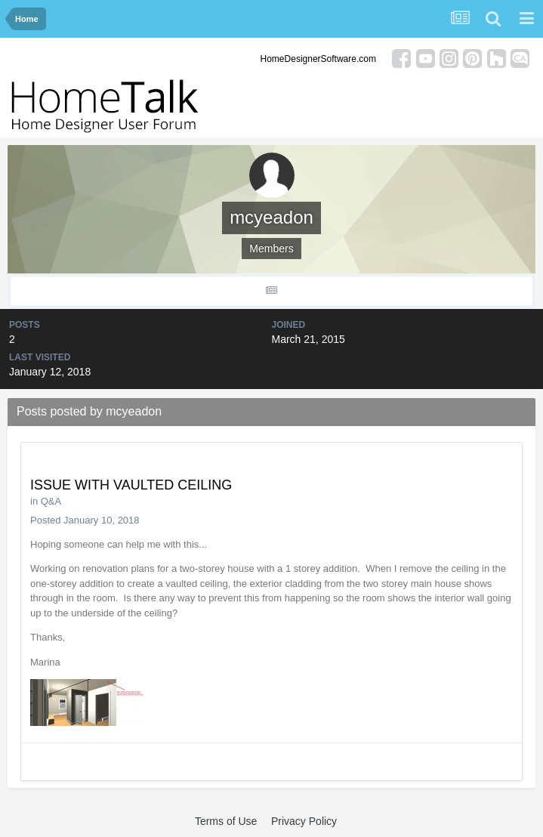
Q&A (51, 501)
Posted (85, 520)
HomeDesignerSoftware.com (318, 59)
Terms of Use (226, 821)
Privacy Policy (304, 821)
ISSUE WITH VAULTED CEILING (131, 485)
